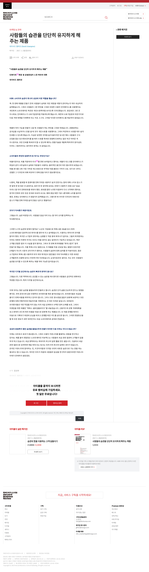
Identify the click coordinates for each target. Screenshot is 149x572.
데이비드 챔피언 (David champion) (22, 46)
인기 (6, 516)
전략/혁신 (115, 516)
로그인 (119, 6)
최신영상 (115, 509)
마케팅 (114, 523)
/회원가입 (128, 6)
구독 (42, 506)
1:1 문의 (78, 519)
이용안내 (79, 506)
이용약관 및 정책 (31, 553)
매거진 (7, 523)
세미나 (7, 529)
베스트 (114, 513)
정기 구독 (43, 509)
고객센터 (112, 6)
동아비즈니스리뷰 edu (135, 18)
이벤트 (7, 533)
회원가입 (43, 516)
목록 (79, 419)
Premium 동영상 (118, 506)
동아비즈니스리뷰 (133, 14)
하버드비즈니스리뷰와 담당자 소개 (13, 553)
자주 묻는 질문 (80, 513)
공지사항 (79, 509)
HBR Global (139, 6)
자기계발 (115, 529)
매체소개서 (8, 540)
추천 (6, 519)
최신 (6, 509)
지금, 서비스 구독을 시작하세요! (74, 495)
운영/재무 (115, 526)
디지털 (7, 526)
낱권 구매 (43, 513)
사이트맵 (8, 506)
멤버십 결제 (57, 403)
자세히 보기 (127, 37)
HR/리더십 (115, 519)
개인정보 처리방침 (44, 553)
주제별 (7, 513)
